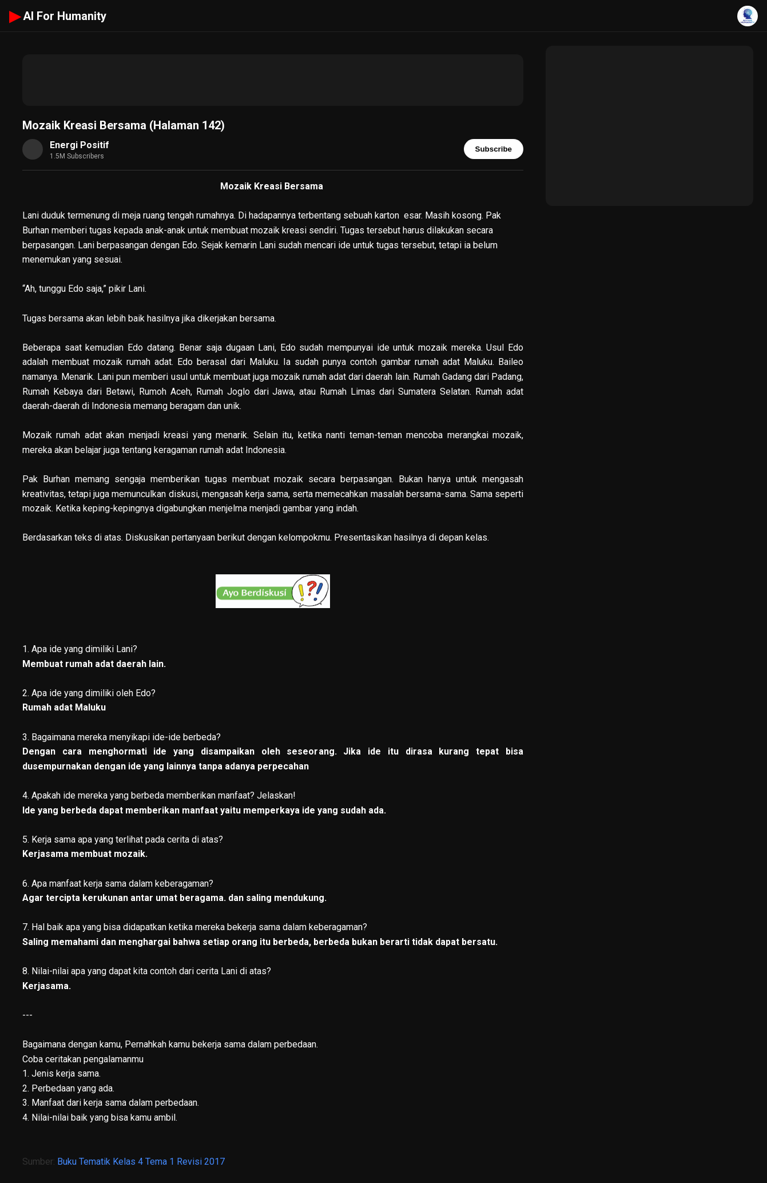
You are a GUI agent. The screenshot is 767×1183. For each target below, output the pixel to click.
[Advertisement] (272, 80)
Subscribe (493, 149)
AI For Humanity (57, 16)
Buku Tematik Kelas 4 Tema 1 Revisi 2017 (141, 1161)
